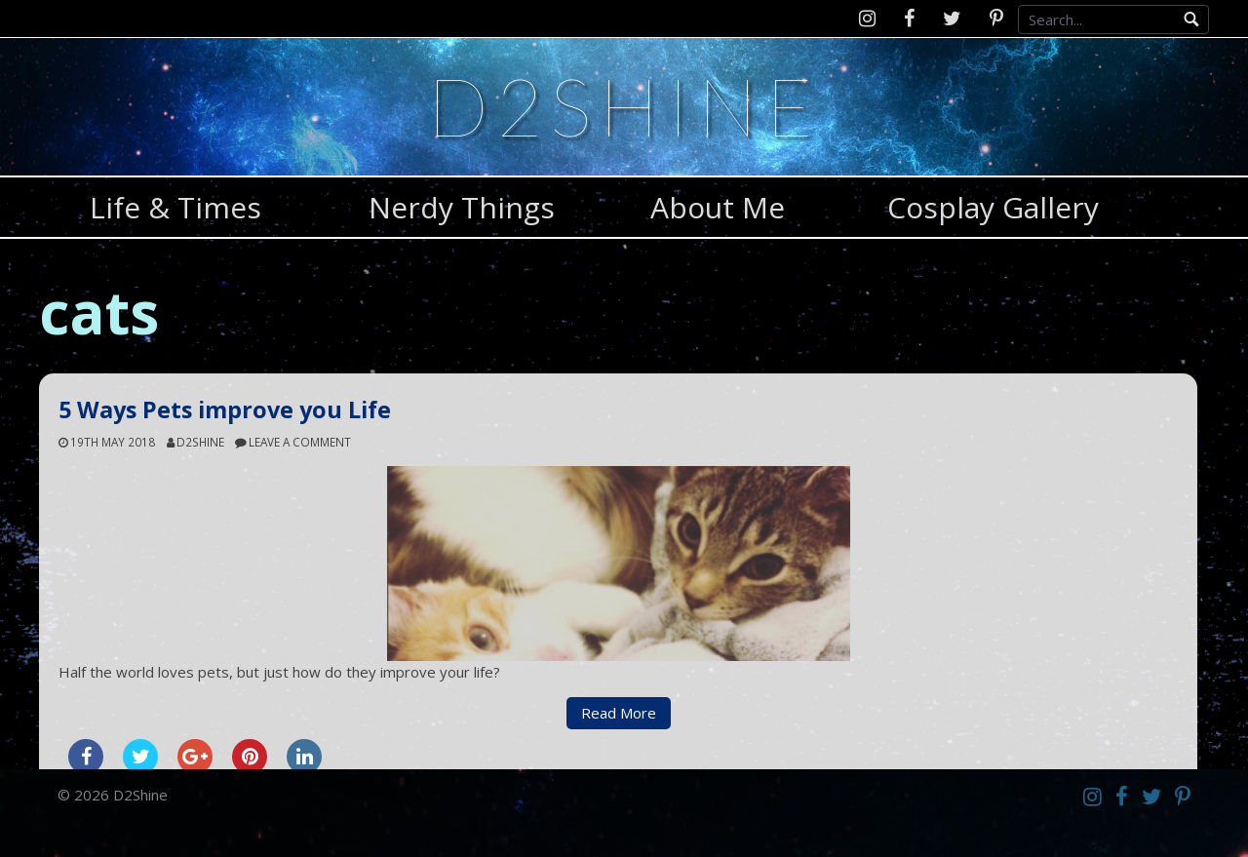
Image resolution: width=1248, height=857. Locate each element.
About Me (717, 207)
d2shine (200, 441)
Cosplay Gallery (993, 207)
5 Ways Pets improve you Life (224, 409)
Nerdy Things (462, 207)
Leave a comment (300, 441)
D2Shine (624, 105)
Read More (618, 712)
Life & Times (175, 207)
